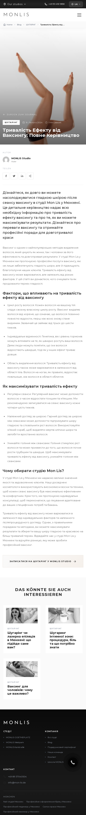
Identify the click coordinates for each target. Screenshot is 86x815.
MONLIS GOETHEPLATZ (18, 737)
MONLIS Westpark (15, 742)
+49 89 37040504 (17, 776)
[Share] (30, 176)
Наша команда (55, 752)
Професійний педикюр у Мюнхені (21, 806)
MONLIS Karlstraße (15, 747)
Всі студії (52, 737)
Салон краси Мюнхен (54, 806)
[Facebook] (6, 176)
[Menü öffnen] (79, 15)
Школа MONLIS (56, 762)
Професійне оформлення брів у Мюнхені (48, 801)
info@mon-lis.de (17, 782)
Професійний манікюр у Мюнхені (21, 811)
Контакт (52, 757)
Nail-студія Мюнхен (13, 801)
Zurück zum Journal (20, 114)
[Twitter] (14, 176)
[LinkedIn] (22, 176)
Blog (50, 742)
